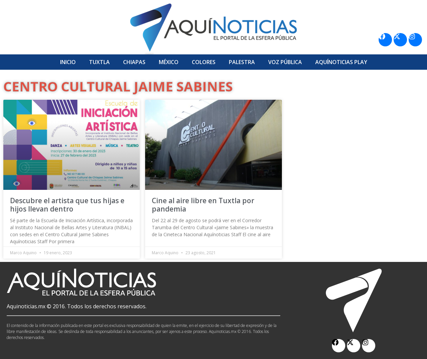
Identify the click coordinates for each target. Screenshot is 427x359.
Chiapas (134, 62)
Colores (204, 62)
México (168, 62)
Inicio (68, 62)
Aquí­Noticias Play (341, 62)
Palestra (242, 62)
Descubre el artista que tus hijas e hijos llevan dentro (67, 205)
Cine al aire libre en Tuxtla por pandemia (203, 205)
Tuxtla (99, 62)
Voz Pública (285, 62)
